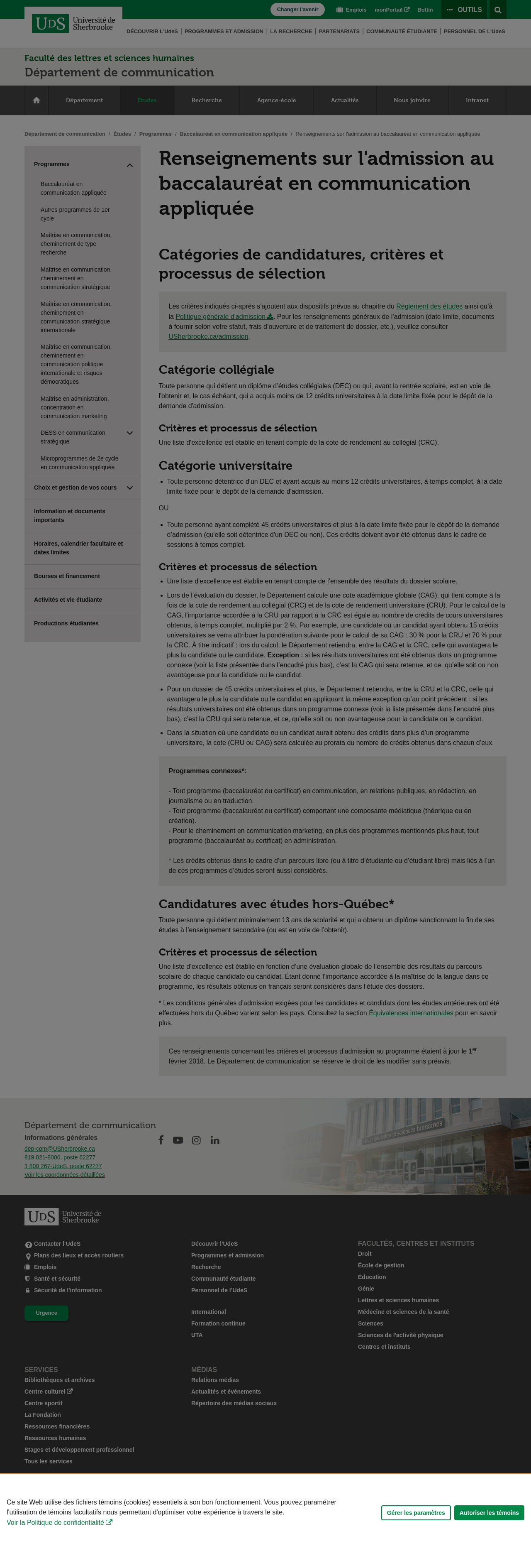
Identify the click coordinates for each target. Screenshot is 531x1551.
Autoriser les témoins (489, 1512)
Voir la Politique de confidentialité (55, 1522)
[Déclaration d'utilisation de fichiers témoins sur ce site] (265, 1512)
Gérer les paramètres (416, 1512)
